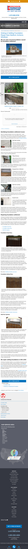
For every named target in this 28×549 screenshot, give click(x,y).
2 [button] (11, 108)
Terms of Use (22, 543)
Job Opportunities (14, 503)
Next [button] (27, 93)
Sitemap (26, 543)
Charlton (3, 435)
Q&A (14, 497)
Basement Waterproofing (14, 474)
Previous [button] (1, 93)
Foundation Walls (4, 402)
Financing (14, 493)
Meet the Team (14, 495)
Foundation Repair (14, 472)
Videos (14, 508)
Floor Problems (3, 404)
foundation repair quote (22, 370)
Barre (3, 432)
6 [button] (17, 108)
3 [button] (13, 108)
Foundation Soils (7, 384)
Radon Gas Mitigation (14, 480)
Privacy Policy (16, 543)
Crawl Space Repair (14, 477)
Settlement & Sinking (5, 407)
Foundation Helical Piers (7, 228)
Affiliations (14, 500)
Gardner (3, 443)
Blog (14, 502)
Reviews (14, 515)
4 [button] (14, 108)
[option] (14, 95)
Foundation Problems (6, 399)
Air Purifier (14, 484)
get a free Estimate (14, 526)
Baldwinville (4, 431)
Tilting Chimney (3, 415)
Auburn (3, 430)
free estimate (21, 390)
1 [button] (10, 108)
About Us (14, 488)
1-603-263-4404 (14, 535)
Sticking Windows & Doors (5, 413)
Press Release (14, 490)
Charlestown (4, 434)
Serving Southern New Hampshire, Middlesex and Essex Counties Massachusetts (14, 18)
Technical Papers (14, 498)
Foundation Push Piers (7, 226)
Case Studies (14, 510)
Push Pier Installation (5, 410)
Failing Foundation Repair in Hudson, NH (14, 106)
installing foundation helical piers (11, 312)
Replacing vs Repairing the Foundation (11, 386)
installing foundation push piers (11, 271)
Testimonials (14, 513)
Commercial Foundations (14, 479)
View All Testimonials (5, 128)
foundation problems (23, 138)
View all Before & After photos (19, 109)
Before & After (14, 511)
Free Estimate (14, 482)
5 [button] (16, 108)
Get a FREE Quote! (14, 77)
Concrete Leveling (14, 475)
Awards (14, 492)
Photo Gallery (3, 417)
